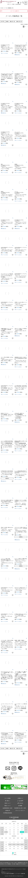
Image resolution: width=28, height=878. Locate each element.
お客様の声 (7, 810)
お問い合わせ (20, 803)
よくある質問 (20, 800)
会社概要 (20, 805)
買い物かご (7, 800)
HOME (1, 8)
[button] (27, 27)
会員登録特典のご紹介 (7, 808)
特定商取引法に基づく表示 (20, 808)
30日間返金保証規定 (7, 812)
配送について (7, 805)
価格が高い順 (19, 21)
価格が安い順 (12, 21)
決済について (7, 803)
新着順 (7, 21)
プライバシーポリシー (20, 810)
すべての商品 (7, 798)
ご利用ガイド (20, 798)
